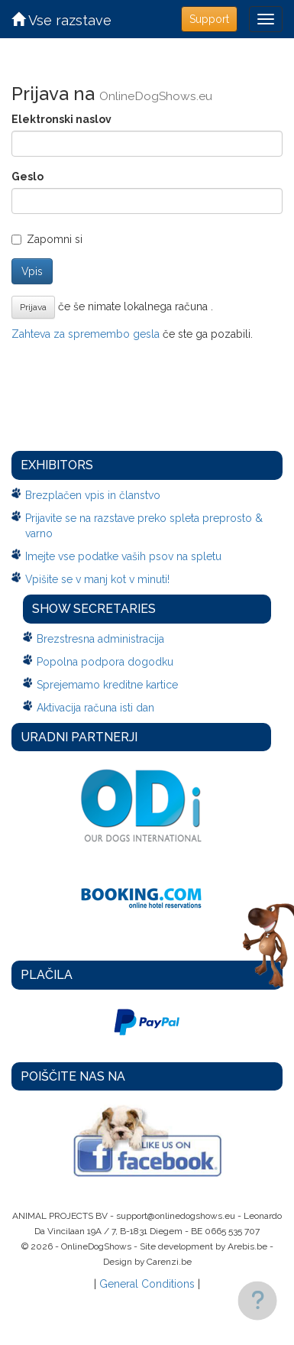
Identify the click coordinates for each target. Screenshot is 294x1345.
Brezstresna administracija (100, 639)
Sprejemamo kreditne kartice (107, 685)
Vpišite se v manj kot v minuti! (97, 579)
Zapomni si (46, 239)
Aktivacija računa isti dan (95, 708)
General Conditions (147, 1284)
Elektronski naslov (61, 119)
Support (209, 19)
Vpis (32, 271)
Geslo (27, 176)
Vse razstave (61, 20)
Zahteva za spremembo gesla (85, 334)
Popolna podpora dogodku (105, 662)
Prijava (33, 307)
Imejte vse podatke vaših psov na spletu (123, 556)
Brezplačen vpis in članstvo (92, 495)
